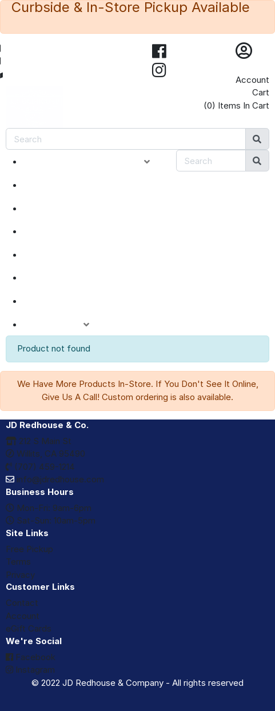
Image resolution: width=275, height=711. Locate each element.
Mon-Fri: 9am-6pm (48, 507)
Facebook (30, 657)
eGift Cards (28, 628)
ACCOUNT (65, 324)
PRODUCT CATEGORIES (95, 161)
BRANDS (54, 277)
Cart (260, 92)
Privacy (20, 574)
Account (252, 79)
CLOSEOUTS (64, 231)
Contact (22, 602)
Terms (18, 561)
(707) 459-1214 (40, 466)
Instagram (30, 669)
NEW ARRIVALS (70, 185)
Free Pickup (29, 549)
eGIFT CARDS (66, 301)
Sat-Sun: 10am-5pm (50, 520)
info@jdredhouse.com (55, 479)
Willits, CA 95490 (45, 453)
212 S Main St (38, 441)
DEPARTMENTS (71, 255)
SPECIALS (58, 208)
